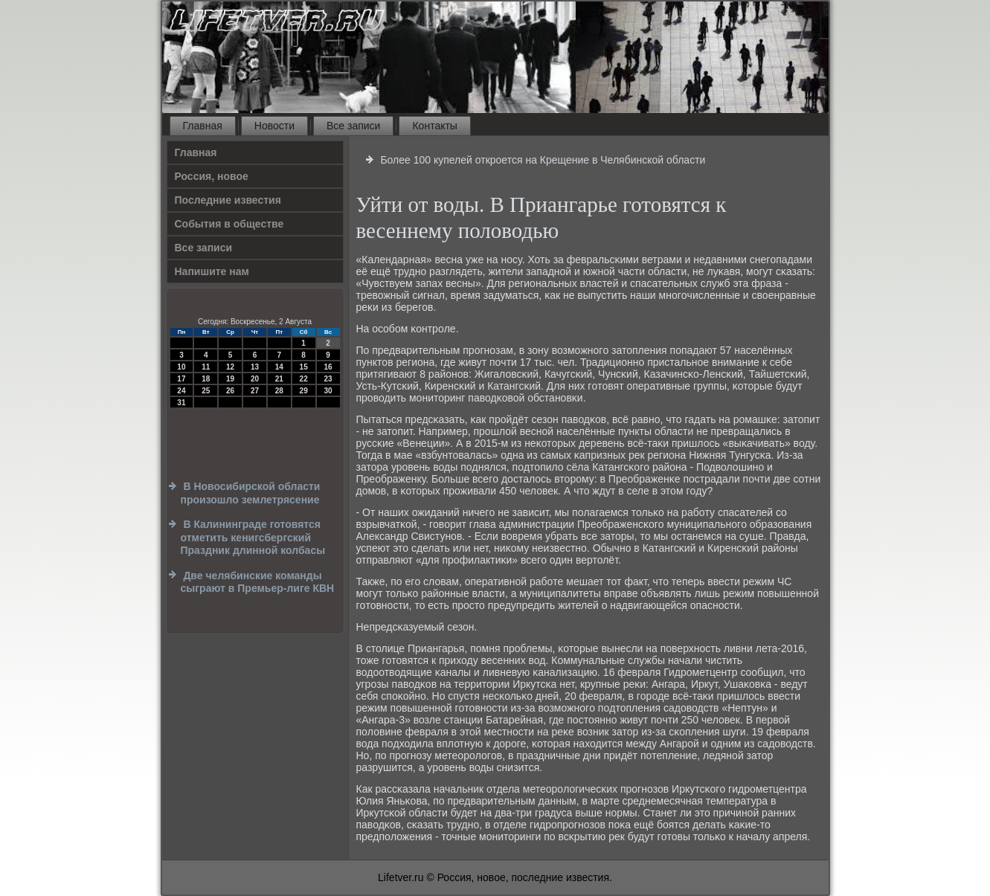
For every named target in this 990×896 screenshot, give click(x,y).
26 (230, 391)
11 (206, 367)
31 (181, 403)
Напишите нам (212, 271)
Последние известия (228, 200)
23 (328, 379)
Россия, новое (211, 176)
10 (181, 367)
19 (230, 379)
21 (279, 379)
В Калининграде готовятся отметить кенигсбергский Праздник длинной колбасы (253, 537)
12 (230, 367)
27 (255, 391)
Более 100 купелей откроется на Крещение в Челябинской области (542, 160)
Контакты (434, 126)
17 (181, 379)
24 (181, 391)
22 (304, 379)
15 (304, 367)
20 (255, 379)
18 (206, 379)
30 (328, 391)
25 (206, 391)
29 (304, 391)
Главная (202, 126)
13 (255, 367)
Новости (274, 126)
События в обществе (229, 224)
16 (328, 367)
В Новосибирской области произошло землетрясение (251, 493)
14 (279, 367)
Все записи (353, 126)
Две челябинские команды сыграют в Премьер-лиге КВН (258, 582)
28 (279, 391)
